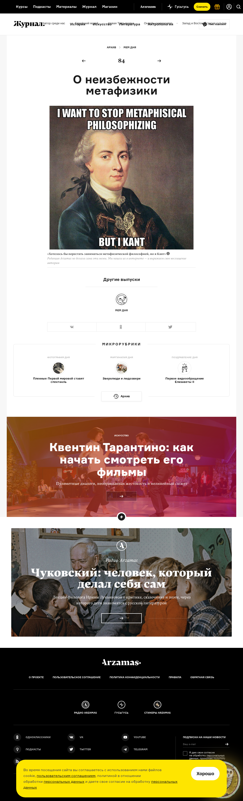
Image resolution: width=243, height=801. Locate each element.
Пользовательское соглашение (77, 677)
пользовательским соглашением (66, 775)
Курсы (21, 6)
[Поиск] (238, 6)
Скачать (202, 6)
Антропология (160, 24)
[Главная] (121, 662)
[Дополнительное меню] (125, 6)
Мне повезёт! (217, 24)
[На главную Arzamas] (5, 6)
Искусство (102, 24)
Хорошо (205, 773)
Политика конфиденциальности (135, 677)
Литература (129, 24)
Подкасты (42, 6)
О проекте (36, 677)
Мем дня (130, 47)
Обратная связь (202, 677)
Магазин (109, 6)
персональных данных (64, 781)
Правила (175, 677)
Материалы (66, 6)
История (77, 24)
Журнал (89, 6)
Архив (111, 47)
